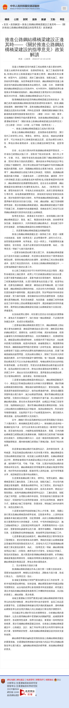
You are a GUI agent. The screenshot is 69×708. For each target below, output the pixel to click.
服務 (34, 19)
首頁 (6, 24)
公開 (16, 19)
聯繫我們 (40, 680)
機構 (7, 19)
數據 (43, 19)
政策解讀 (15, 24)
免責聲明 (30, 680)
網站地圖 (11, 680)
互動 (53, 19)
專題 (62, 19)
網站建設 (21, 680)
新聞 (25, 19)
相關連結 (49, 680)
